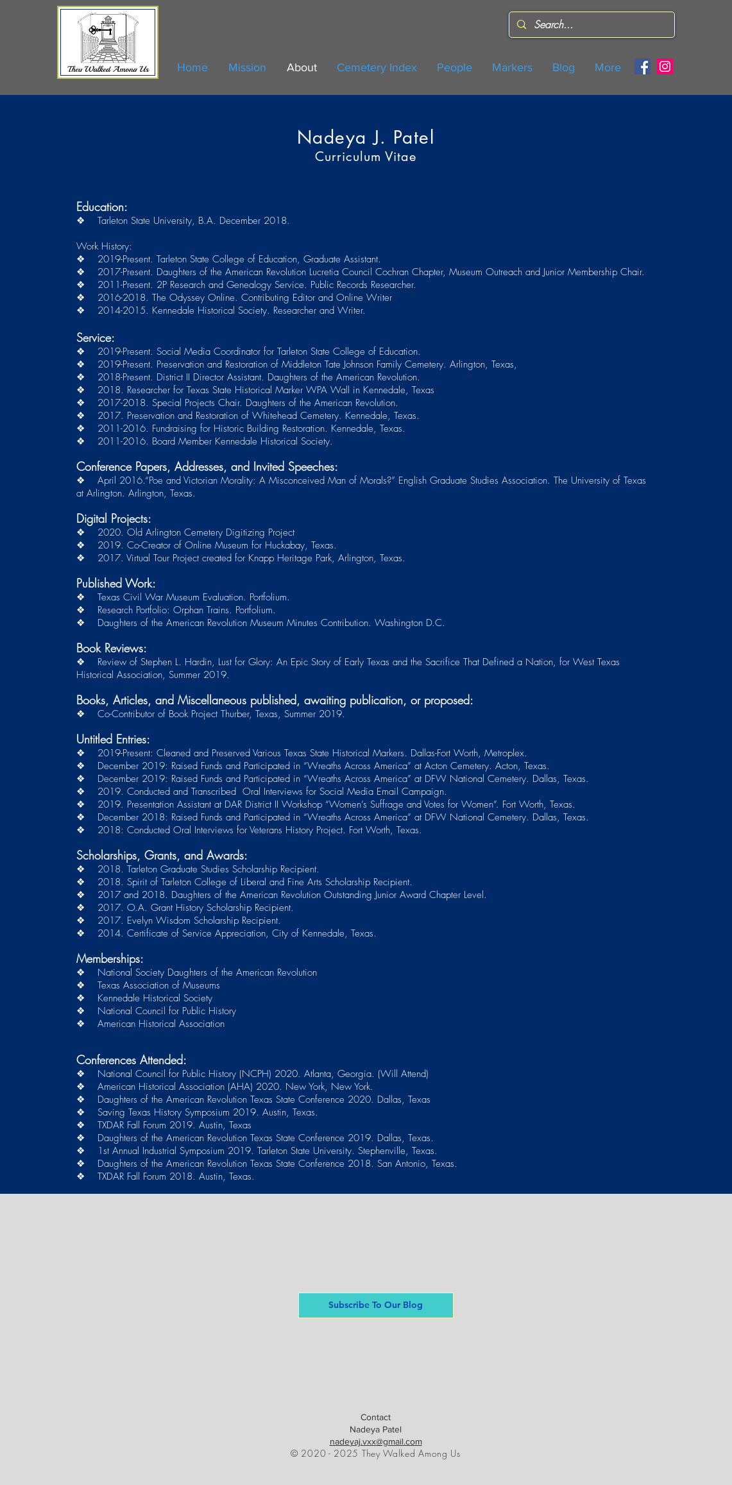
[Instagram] (665, 66)
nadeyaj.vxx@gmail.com (376, 1441)
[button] (376, 1305)
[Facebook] (642, 66)
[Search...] (590, 24)
